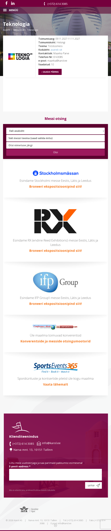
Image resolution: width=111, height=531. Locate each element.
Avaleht (6, 29)
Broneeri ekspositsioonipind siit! (55, 186)
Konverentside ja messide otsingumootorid (55, 341)
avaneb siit (56, 49)
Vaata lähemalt (55, 384)
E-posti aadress (19, 466)
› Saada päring (50, 71)
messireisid (18, 29)
